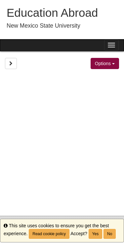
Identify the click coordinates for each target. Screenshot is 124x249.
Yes (95, 234)
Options (105, 63)
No (109, 234)
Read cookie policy (49, 234)
